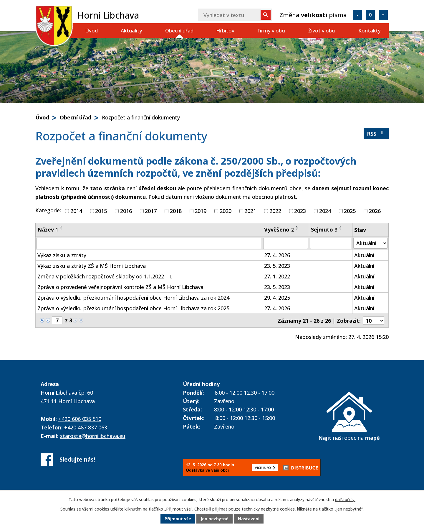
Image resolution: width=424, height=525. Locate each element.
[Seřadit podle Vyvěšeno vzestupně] (297, 227)
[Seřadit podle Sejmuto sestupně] (340, 229)
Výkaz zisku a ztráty (61, 255)
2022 (275, 210)
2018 (176, 210)
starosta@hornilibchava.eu (92, 435)
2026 (375, 210)
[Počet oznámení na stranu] (373, 320)
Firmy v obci (271, 30)
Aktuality (131, 30)
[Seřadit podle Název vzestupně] (61, 227)
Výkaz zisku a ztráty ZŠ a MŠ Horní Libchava (91, 265)
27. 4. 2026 (277, 255)
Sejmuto (324, 229)
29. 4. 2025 (277, 297)
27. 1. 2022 (277, 276)
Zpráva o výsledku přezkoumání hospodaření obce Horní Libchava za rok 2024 (133, 297)
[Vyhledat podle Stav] (370, 243)
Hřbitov (225, 30)
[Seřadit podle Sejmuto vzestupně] (340, 227)
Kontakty (369, 30)
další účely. (345, 500)
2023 (300, 210)
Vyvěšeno (279, 229)
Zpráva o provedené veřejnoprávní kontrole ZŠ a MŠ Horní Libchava (120, 287)
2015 (101, 210)
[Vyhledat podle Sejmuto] (330, 243)
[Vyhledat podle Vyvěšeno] (285, 243)
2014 (76, 210)
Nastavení (249, 519)
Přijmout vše (178, 519)
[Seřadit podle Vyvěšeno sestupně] (297, 229)
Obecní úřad (179, 30)
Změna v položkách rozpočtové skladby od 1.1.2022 (106, 276)
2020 (225, 210)
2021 (250, 210)
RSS (376, 133)
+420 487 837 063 (85, 427)
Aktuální (364, 255)
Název (47, 229)
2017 (151, 210)
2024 (325, 210)
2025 (350, 210)
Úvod (91, 30)
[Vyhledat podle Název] (149, 243)
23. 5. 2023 (277, 265)
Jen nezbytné (214, 519)
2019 (200, 210)
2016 (126, 210)
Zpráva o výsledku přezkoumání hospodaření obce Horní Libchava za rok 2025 (133, 308)
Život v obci (321, 30)
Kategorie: (48, 210)
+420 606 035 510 (79, 418)
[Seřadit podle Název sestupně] (61, 229)
